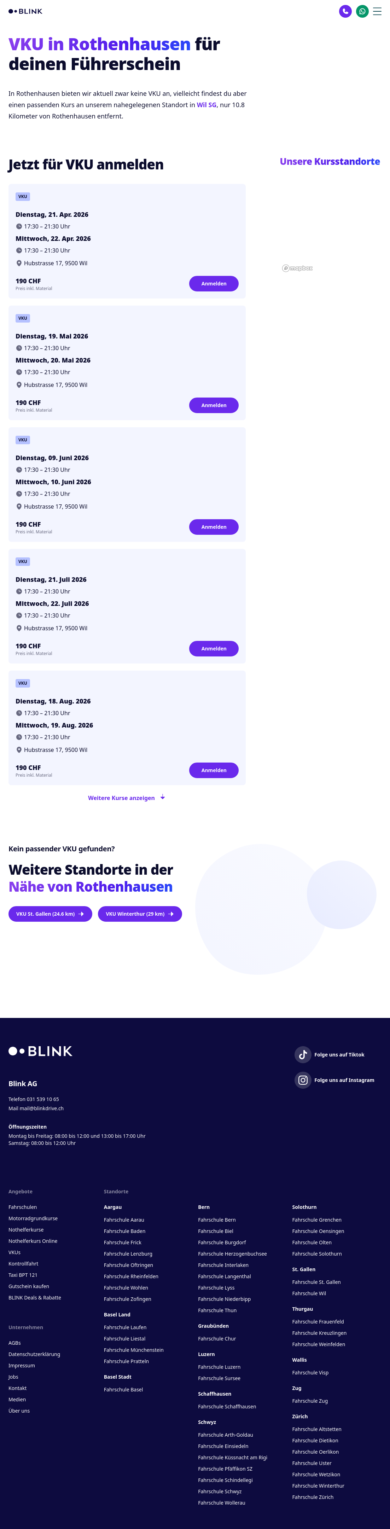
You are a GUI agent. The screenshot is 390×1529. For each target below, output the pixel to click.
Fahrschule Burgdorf (222, 1242)
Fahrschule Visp (310, 1372)
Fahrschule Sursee (219, 1378)
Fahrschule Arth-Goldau (225, 1434)
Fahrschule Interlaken (223, 1265)
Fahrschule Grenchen (317, 1219)
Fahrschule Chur (217, 1338)
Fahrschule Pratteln (126, 1361)
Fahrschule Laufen (125, 1327)
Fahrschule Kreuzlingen (319, 1333)
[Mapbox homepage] (297, 268)
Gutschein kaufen (28, 1286)
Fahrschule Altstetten (317, 1429)
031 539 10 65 (43, 1099)
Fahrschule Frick (122, 1242)
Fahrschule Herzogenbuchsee (232, 1253)
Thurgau (302, 1308)
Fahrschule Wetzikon (316, 1474)
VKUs (14, 1252)
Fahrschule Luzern (219, 1366)
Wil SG (207, 104)
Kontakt (17, 1388)
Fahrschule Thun (217, 1310)
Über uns (19, 1410)
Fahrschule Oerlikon (315, 1451)
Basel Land (117, 1314)
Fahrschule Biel (215, 1231)
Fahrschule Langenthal (224, 1276)
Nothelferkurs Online (32, 1241)
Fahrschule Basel (123, 1389)
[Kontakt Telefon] (345, 11)
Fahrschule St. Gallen (316, 1282)
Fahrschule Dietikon (315, 1440)
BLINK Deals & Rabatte (34, 1297)
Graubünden (213, 1325)
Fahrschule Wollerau (221, 1502)
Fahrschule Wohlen (126, 1287)
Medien (17, 1399)
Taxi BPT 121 (22, 1275)
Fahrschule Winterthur (318, 1485)
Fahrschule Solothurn (317, 1253)
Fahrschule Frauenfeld (318, 1321)
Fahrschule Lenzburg (128, 1253)
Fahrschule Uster (312, 1463)
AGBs (14, 1342)
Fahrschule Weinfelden (318, 1344)
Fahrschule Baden (125, 1231)
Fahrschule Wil (309, 1293)
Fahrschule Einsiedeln (223, 1446)
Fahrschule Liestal (125, 1338)
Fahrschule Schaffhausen (227, 1406)
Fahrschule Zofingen (127, 1299)
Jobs (13, 1376)
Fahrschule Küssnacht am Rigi (232, 1457)
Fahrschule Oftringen (128, 1265)
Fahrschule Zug (310, 1400)
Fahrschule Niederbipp (224, 1299)
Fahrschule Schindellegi (225, 1480)
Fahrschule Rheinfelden (131, 1276)
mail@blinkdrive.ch (41, 1108)
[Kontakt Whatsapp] (362, 11)
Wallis (299, 1359)
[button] (330, 218)
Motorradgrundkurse (33, 1218)
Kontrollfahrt (23, 1263)
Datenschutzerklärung (34, 1354)
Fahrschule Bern (217, 1219)
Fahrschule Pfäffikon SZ (225, 1468)
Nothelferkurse (25, 1229)
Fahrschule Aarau (124, 1219)
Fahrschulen (22, 1207)
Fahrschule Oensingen (318, 1231)
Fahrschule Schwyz (219, 1491)
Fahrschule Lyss (216, 1287)
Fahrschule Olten (312, 1242)
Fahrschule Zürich (313, 1497)
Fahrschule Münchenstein (134, 1349)
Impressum (21, 1365)
